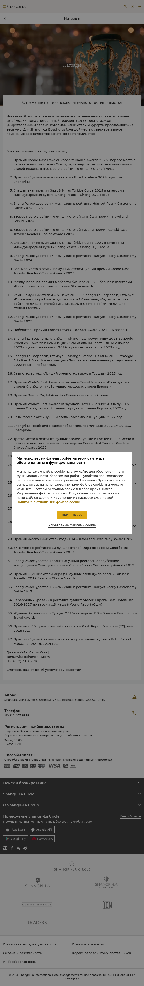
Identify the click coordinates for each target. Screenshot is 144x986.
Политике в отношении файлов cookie (48, 502)
